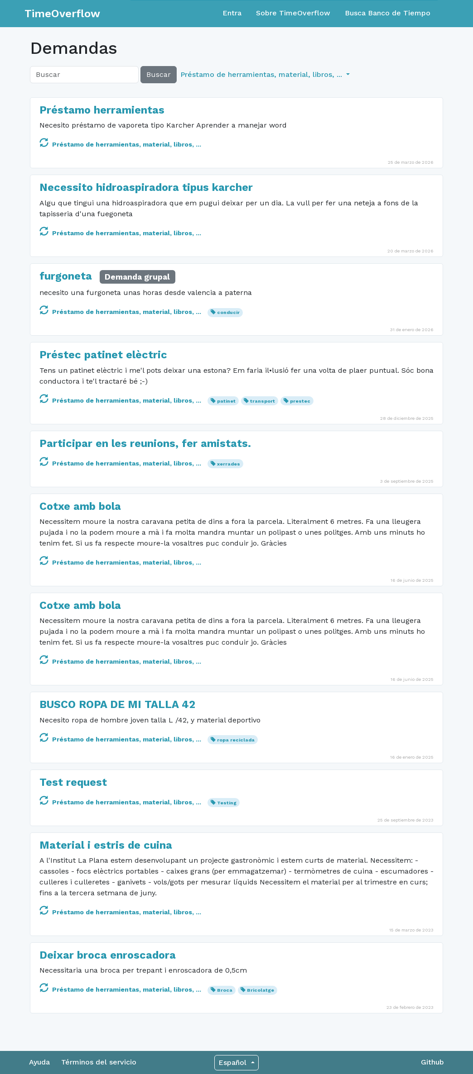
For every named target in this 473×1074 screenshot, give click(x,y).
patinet (226, 401)
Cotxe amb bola (80, 506)
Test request (73, 782)
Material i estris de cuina (105, 845)
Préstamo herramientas (101, 110)
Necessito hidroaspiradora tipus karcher (146, 187)
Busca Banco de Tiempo (387, 13)
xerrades (228, 464)
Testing (226, 803)
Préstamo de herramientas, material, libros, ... (120, 144)
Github (432, 1062)
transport (262, 401)
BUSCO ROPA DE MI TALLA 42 (117, 704)
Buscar (158, 74)
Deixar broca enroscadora (107, 955)
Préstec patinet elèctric (103, 354)
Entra (231, 13)
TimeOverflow (62, 13)
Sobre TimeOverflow (293, 13)
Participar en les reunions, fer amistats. (145, 443)
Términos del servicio (98, 1062)
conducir (228, 312)
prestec (300, 401)
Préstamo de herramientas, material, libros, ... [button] (262, 74)
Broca (224, 990)
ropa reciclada (236, 740)
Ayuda (39, 1062)
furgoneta (65, 276)
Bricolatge (260, 990)
